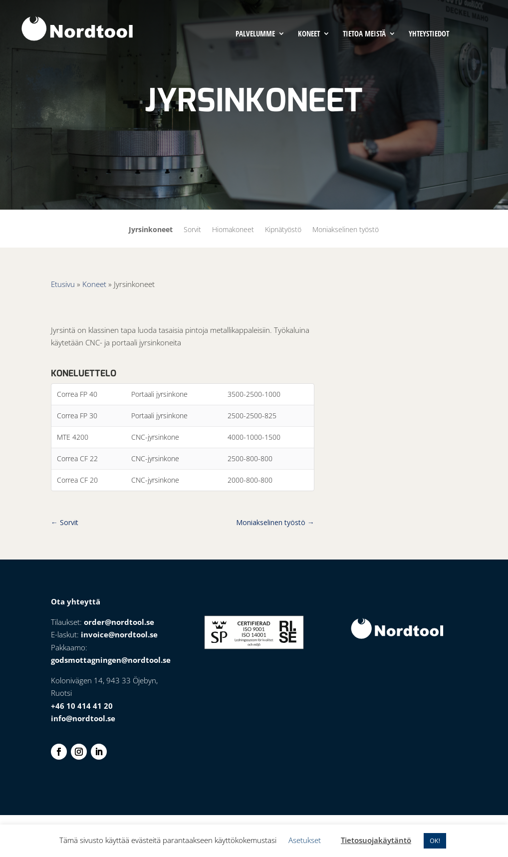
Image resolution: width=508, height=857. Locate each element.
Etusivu (63, 284)
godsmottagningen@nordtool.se (111, 660)
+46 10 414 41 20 (82, 706)
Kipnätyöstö (283, 230)
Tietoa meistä (364, 34)
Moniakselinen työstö (345, 230)
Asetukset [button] (304, 840)
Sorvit (192, 230)
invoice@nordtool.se (119, 634)
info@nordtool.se (83, 718)
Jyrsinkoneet (151, 230)
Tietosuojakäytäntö (376, 840)
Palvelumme (255, 34)
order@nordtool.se (119, 622)
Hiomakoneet (233, 230)
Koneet (309, 34)
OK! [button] (435, 840)
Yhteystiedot (429, 34)
